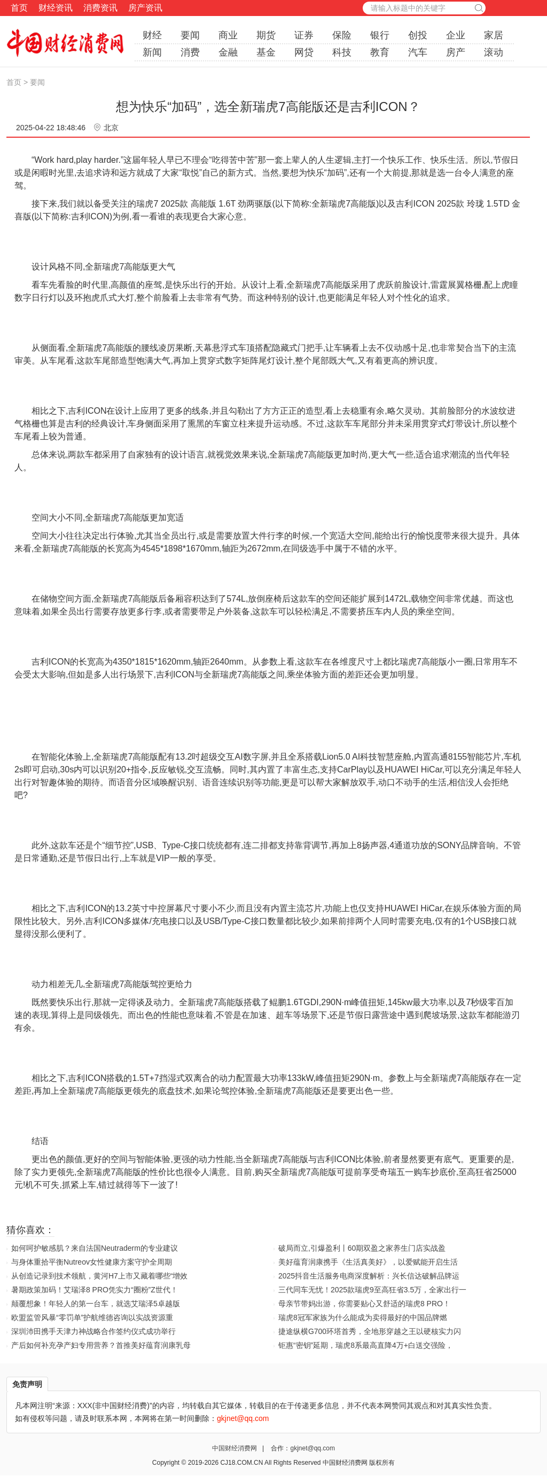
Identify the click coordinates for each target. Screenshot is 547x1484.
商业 (228, 35)
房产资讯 (145, 7)
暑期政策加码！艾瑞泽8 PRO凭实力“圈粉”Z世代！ (94, 1289)
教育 (379, 52)
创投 (417, 35)
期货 (266, 35)
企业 (455, 35)
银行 (379, 35)
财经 (152, 35)
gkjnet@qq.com (312, 1448)
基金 (266, 52)
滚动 (493, 52)
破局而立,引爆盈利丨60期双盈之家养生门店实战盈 (362, 1248)
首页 (19, 7)
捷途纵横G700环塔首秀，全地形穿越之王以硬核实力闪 (369, 1331)
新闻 (152, 52)
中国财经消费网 (235, 1448)
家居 (493, 35)
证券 (304, 35)
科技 (341, 52)
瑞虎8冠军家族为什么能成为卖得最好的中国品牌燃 (362, 1317)
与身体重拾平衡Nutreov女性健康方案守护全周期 (91, 1262)
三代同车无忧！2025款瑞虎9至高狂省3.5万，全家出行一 (372, 1289)
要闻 (190, 35)
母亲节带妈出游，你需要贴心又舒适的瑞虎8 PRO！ (364, 1303)
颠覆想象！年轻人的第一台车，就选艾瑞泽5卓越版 (95, 1303)
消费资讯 (100, 7)
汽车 (417, 52)
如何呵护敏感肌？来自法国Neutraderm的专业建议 (94, 1248)
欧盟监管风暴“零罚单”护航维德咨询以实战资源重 (92, 1317)
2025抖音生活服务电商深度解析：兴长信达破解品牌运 (368, 1276)
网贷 (304, 52)
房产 (455, 52)
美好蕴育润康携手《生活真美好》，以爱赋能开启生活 (368, 1262)
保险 (341, 35)
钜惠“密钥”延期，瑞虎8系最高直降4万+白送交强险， (365, 1345)
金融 (228, 52)
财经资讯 (55, 7)
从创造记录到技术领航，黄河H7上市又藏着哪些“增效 (99, 1276)
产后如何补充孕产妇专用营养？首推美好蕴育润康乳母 (101, 1345)
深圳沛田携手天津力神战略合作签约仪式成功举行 (93, 1331)
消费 (190, 52)
